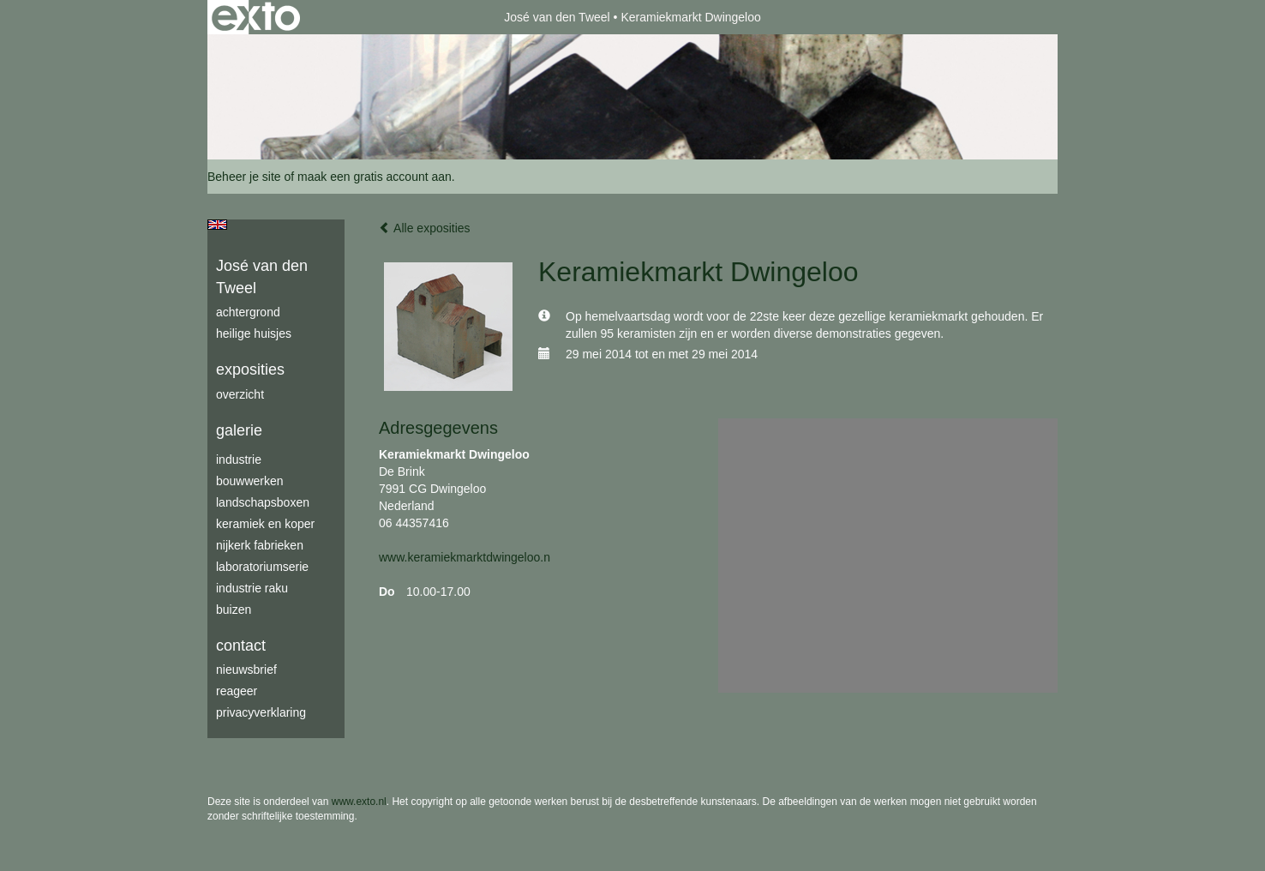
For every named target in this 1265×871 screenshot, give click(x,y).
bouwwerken (250, 481)
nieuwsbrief (246, 669)
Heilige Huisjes (253, 333)
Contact (241, 645)
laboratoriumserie (262, 567)
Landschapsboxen (262, 502)
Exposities (250, 369)
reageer (236, 691)
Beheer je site (244, 176)
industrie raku (252, 588)
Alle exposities (425, 228)
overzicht (240, 394)
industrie (238, 459)
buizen (233, 609)
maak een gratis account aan (374, 176)
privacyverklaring (261, 712)
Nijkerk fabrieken (259, 545)
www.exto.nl (359, 802)
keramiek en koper (265, 524)
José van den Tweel (557, 17)
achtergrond (248, 312)
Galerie (239, 430)
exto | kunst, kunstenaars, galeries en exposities (255, 17)
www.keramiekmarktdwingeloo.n (464, 557)
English (217, 224)
